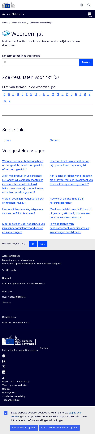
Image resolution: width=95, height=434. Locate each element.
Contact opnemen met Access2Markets (23, 283)
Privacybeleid (9, 392)
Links (7, 140)
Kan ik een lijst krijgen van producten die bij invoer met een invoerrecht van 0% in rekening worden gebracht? (71, 180)
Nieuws (54, 140)
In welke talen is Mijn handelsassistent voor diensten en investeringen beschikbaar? (69, 228)
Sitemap (6, 302)
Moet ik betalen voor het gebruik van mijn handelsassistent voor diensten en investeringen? (23, 228)
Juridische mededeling (13, 396)
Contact (44, 348)
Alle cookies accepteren (24, 427)
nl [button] (81, 5)
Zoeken (89, 5)
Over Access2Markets (14, 296)
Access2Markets (11, 255)
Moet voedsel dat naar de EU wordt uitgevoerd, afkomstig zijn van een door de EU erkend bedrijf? (70, 213)
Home (4, 22)
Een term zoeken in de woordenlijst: (21, 55)
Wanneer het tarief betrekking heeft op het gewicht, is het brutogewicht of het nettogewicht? (22, 165)
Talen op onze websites (14, 385)
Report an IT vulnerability (16, 381)
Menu (90, 14)
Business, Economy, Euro (15, 322)
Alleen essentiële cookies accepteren (59, 427)
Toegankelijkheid (10, 400)
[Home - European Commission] (22, 340)
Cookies (6, 389)
